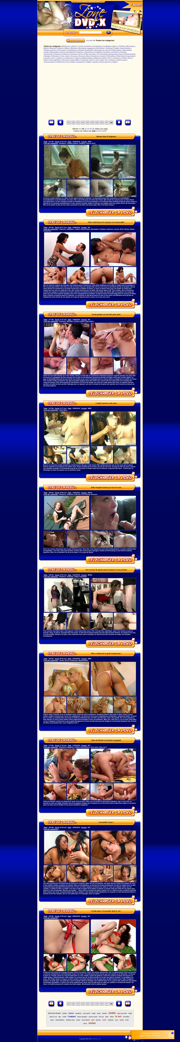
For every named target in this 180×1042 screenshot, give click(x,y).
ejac (59, 1017)
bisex (99, 1013)
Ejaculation (117, 50)
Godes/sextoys (130, 54)
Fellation (98, 52)
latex (107, 1017)
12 (85, 129)
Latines (59, 58)
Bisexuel (53, 48)
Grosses (74, 56)
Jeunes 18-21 (49, 58)
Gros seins (65, 56)
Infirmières (111, 56)
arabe (94, 1013)
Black (67, 48)
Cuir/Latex (62, 50)
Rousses (65, 60)
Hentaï (103, 56)
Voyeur (115, 62)
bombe (104, 1013)
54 (92, 123)
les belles (126, 1017)
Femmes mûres (76, 54)
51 (78, 123)
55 (97, 123)
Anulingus (97, 46)
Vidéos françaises (77, 62)
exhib (64, 1017)
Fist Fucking (102, 54)
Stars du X (104, 60)
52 (83, 123)
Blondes (74, 48)
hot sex (101, 1017)
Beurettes (130, 46)
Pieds (46, 60)
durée (98, 131)
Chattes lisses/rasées (121, 48)
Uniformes (60, 62)
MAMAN (71, 1013)
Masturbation (87, 58)
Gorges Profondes (51, 56)
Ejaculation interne (57, 52)
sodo (104, 1020)
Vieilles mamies (92, 62)
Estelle (64, 1013)
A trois (80, 46)
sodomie (110, 1020)
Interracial (121, 56)
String (112, 60)
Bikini (46, 48)
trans (127, 1020)
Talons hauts (121, 60)
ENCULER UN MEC (54, 1013)
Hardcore (95, 56)
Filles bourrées (90, 54)
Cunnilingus (72, 50)
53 (88, 123)
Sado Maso (75, 60)
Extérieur (80, 52)
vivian (92, 1023)
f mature (72, 1016)
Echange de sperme (103, 50)
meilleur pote (70, 1020)
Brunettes (100, 48)
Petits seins (127, 58)
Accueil (89, 40)
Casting (109, 48)
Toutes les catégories (52, 46)
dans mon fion (122, 1013)
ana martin (86, 1013)
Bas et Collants (119, 46)
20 (91, 129)
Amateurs (88, 46)
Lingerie (77, 58)
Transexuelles (49, 62)
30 (93, 129)
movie (78, 1020)
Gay (120, 54)
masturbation (59, 1020)
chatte (112, 1013)
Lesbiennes (68, 58)
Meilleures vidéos (69, 46)
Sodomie (84, 60)
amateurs (78, 1013)
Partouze (117, 58)
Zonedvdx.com (96, 1039)
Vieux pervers (105, 62)
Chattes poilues (50, 50)
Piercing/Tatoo (55, 60)
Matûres (97, 58)
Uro (67, 62)
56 (102, 123)
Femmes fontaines (61, 54)
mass (52, 1020)
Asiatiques (107, 46)
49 (69, 123)
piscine (98, 1020)
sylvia (122, 1020)
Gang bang (113, 54)
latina (112, 1017)
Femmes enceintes (111, 52)
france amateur (82, 1017)
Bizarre (61, 48)
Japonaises (130, 56)
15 (88, 129)
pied (92, 1020)
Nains (104, 58)
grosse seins (93, 1017)
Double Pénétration (86, 50)
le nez (118, 1016)
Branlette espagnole (87, 48)
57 (107, 123)
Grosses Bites (84, 56)
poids (104, 131)
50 (73, 123)
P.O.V (110, 58)
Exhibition (71, 52)
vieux (85, 1023)
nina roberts (86, 1020)
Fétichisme (89, 52)
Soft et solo (94, 60)
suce (116, 1020)
